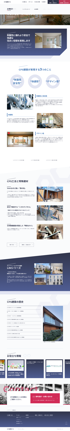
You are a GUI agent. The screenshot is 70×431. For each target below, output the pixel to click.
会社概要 (27, 417)
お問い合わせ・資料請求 (48, 415)
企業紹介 (44, 2)
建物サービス (18, 417)
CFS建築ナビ (7, 2)
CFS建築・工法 (9, 415)
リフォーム (18, 419)
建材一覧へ (12, 244)
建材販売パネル (19, 421)
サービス (31, 2)
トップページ (9, 410)
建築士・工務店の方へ (26, 244)
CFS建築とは (24, 1)
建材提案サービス (19, 423)
